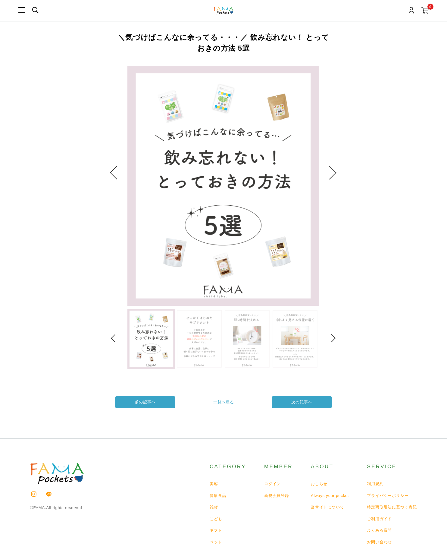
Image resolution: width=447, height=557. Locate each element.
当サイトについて (327, 507)
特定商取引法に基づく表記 (392, 507)
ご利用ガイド (379, 519)
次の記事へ (302, 402)
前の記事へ (145, 402)
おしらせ (319, 484)
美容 (214, 484)
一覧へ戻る (223, 402)
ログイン (272, 484)
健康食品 (218, 495)
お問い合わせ (379, 542)
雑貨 (214, 507)
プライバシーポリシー (387, 495)
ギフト (216, 530)
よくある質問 (379, 530)
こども (216, 519)
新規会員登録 (276, 495)
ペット (216, 542)
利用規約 (375, 484)
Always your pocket (330, 495)
